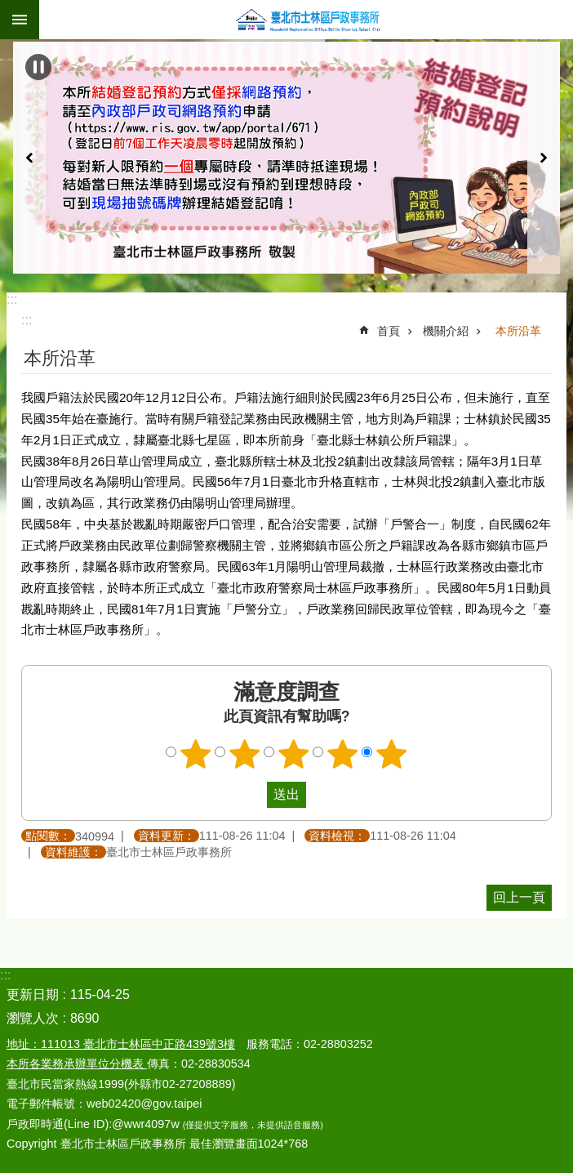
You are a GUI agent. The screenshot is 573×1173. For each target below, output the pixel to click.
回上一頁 (519, 897)
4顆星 (342, 753)
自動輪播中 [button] (38, 67)
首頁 (388, 330)
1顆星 (195, 753)
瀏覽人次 (33, 1018)
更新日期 (33, 994)
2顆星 (244, 753)
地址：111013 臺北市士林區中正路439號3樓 (121, 1043)
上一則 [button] (29, 158)
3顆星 (293, 753)
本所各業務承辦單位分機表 (77, 1063)
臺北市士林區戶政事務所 (306, 19)
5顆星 (391, 753)
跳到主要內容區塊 (8, 8)
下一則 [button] (543, 158)
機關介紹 (446, 330)
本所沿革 (518, 330)
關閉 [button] (19, 19)
